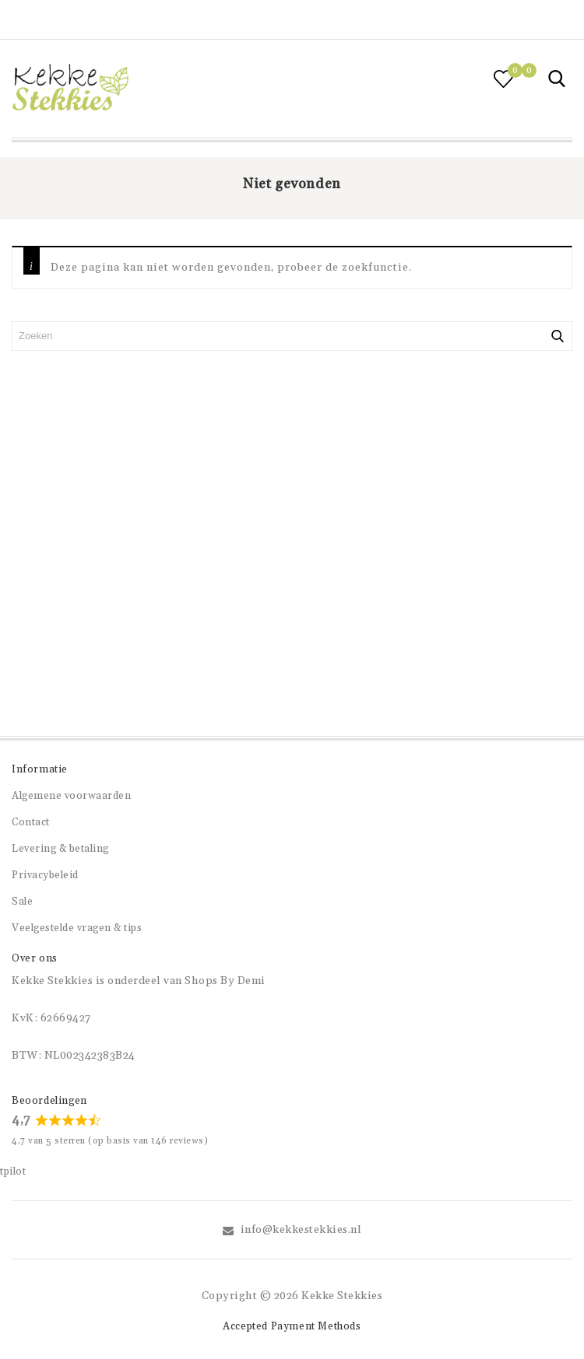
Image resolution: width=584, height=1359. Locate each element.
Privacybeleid (45, 875)
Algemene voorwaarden (71, 796)
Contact (31, 822)
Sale (22, 901)
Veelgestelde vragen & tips (77, 928)
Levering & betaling (60, 848)
